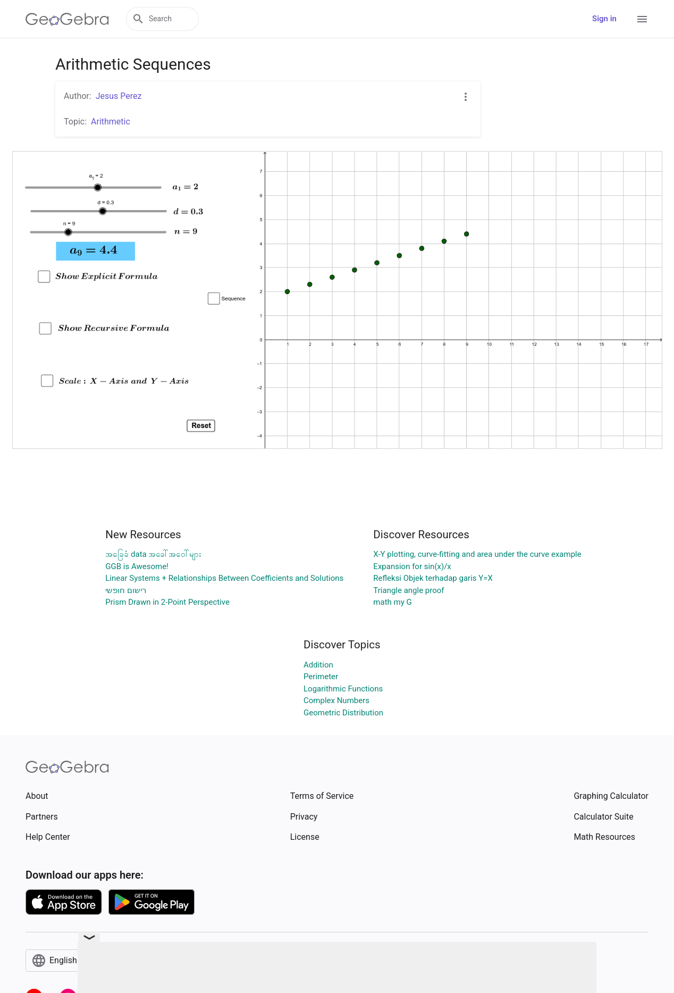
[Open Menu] (642, 19)
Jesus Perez (119, 96)
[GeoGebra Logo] (67, 19)
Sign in (604, 18)
